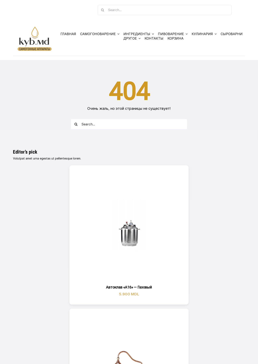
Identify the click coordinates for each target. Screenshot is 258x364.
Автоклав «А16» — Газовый (129, 287)
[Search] (103, 10)
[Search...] (165, 10)
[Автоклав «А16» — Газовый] (129, 225)
